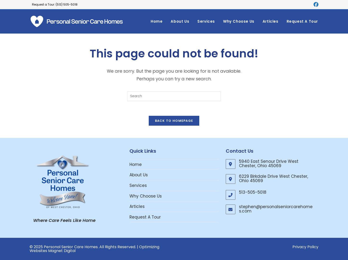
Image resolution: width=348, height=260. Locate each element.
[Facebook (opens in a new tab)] (315, 4)
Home (135, 164)
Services (138, 185)
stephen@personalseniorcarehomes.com (276, 209)
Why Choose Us (145, 196)
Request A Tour (145, 217)
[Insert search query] (174, 96)
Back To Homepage (174, 120)
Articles (137, 206)
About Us (138, 175)
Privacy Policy (305, 247)
